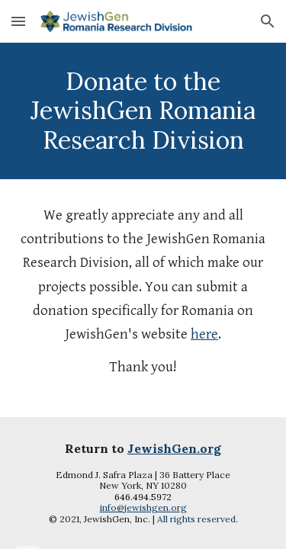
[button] (18, 21)
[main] (143, 111)
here (204, 334)
